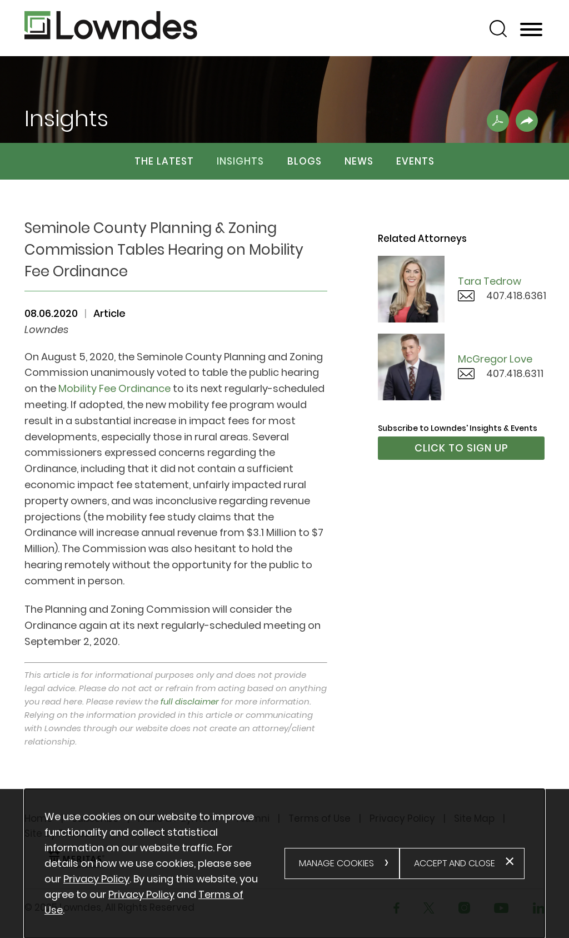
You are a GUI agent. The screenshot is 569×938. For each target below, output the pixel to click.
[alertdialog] (284, 863)
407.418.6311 (514, 373)
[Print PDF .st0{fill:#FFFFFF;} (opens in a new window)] (498, 121)
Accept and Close (454, 863)
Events (415, 161)
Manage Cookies (336, 863)
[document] (164, 863)
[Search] (498, 28)
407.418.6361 (516, 295)
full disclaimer (190, 701)
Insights (240, 161)
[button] (527, 121)
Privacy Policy (96, 879)
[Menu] (531, 30)
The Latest (164, 161)
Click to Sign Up (461, 448)
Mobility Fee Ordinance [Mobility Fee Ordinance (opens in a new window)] (114, 388)
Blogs (304, 161)
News (359, 161)
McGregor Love (495, 359)
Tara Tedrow (489, 281)
